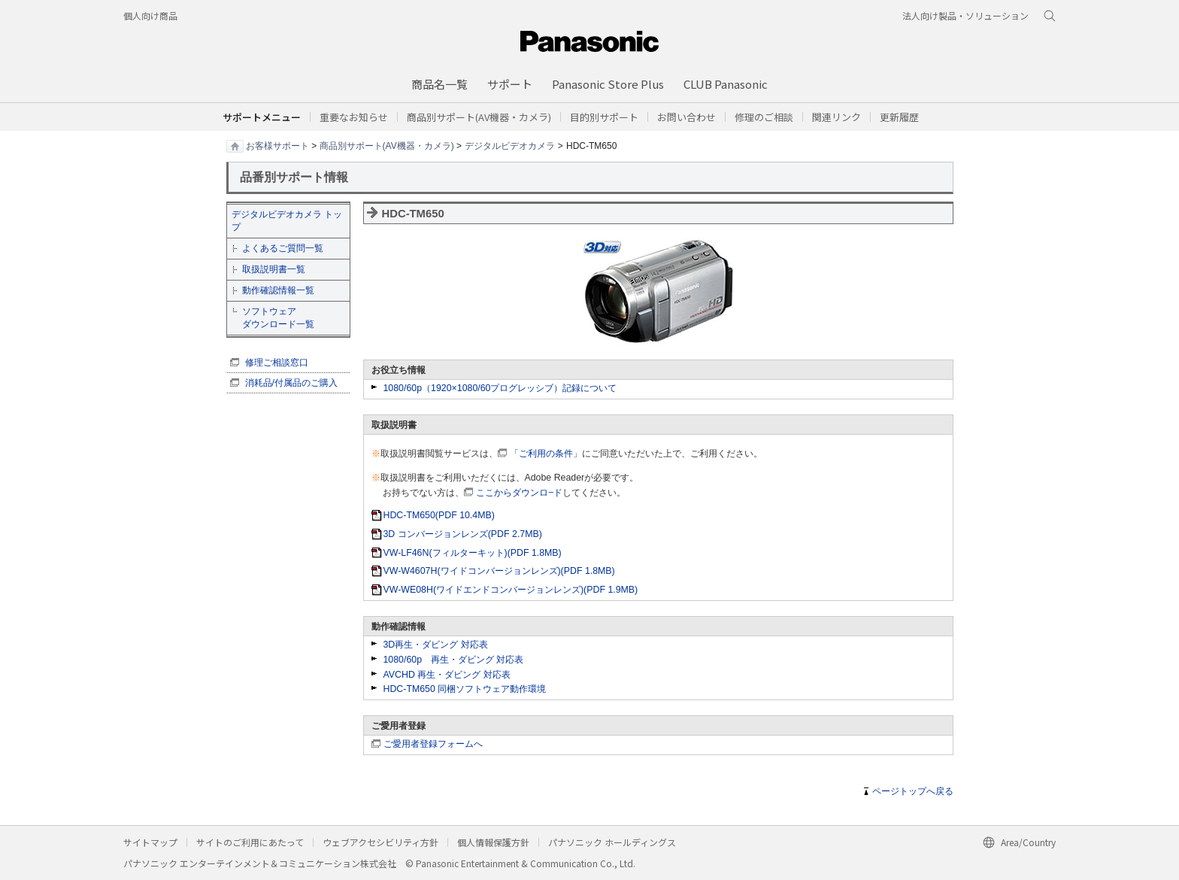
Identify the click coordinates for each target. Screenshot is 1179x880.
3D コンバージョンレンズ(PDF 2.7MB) (462, 534)
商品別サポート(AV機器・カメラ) (387, 145)
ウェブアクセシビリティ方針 (380, 842)
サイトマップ (150, 842)
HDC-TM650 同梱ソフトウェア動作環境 (465, 689)
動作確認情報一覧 (278, 290)
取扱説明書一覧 (273, 269)
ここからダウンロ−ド (519, 492)
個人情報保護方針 (493, 842)
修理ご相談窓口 (276, 362)
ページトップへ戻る (912, 791)
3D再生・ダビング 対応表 (435, 644)
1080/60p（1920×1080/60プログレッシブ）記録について (500, 388)
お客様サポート (277, 145)
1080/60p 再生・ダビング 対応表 (453, 659)
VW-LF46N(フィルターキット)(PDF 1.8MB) (472, 553)
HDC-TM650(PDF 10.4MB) (439, 515)
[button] (604, 117)
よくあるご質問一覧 (282, 248)
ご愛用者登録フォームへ (433, 744)
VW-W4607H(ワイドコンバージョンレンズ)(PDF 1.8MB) (499, 571)
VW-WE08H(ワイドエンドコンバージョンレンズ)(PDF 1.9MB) (510, 589)
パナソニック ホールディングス (612, 842)
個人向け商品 (150, 15)
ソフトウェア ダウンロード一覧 (278, 317)
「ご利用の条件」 (546, 453)
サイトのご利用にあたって (250, 842)
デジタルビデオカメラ (510, 145)
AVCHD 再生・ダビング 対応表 (447, 674)
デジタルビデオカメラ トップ (287, 220)
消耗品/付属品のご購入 (291, 383)
